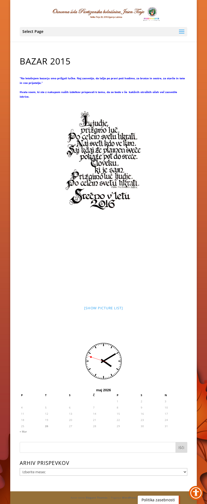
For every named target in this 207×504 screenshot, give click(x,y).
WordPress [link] (129, 497)
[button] (103, 31)
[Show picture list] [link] (103, 308)
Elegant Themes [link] (97, 497)
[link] (104, 13)
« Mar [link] (23, 431)
